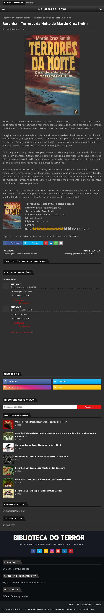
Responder (16, 295)
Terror (19, 17)
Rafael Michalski (11, 29)
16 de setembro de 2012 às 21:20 (24, 287)
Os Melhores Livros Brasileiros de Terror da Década (41, 456)
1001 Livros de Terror (84, 605)
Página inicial (8, 17)
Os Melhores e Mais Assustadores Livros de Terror (41, 421)
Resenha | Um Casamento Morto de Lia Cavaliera (40, 467)
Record (59, 236)
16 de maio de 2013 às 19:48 (22, 310)
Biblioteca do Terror (52, 9)
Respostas (18, 299)
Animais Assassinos (28, 236)
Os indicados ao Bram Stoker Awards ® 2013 (38, 445)
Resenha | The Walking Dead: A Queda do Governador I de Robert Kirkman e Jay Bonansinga (55, 435)
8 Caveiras (13, 236)
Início (71, 605)
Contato (98, 605)
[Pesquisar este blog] (40, 407)
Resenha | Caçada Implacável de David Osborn (38, 490)
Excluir (26, 295)
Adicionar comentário (22, 332)
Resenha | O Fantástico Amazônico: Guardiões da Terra (43, 479)
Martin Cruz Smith (46, 236)
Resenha (67, 236)
